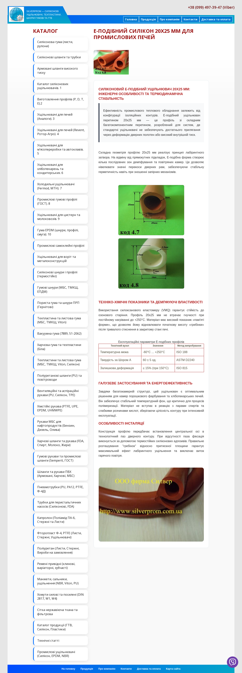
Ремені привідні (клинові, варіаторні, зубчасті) (56, 564)
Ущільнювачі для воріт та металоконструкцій (56, 258)
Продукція (148, 19)
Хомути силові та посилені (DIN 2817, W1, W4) (60, 595)
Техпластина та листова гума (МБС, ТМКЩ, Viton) (59, 319)
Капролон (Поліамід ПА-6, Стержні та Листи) (56, 519)
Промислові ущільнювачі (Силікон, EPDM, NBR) (56, 652)
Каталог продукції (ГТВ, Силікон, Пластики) (55, 626)
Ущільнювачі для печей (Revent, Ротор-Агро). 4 (61, 132)
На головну (68, 667)
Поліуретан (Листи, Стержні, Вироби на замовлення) (58, 549)
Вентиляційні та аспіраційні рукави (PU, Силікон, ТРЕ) (58, 392)
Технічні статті (48, 639)
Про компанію (170, 19)
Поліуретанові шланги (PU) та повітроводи (59, 377)
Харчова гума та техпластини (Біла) (59, 346)
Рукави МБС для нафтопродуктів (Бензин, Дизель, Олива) (56, 425)
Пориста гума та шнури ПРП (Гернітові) (58, 304)
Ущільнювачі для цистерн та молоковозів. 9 (58, 216)
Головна (131, 19)
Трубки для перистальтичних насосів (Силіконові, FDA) (59, 503)
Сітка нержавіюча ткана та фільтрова (57, 610)
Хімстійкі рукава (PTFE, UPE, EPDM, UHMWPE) (57, 407)
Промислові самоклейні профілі (60, 245)
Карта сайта (173, 667)
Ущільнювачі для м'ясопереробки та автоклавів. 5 (60, 149)
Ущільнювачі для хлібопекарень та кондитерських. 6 (50, 168)
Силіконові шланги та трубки (59, 57)
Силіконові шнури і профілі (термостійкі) (57, 274)
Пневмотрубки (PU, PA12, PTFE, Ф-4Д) (60, 488)
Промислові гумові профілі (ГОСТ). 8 (57, 201)
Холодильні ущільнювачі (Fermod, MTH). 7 (55, 186)
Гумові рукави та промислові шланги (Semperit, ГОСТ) (59, 457)
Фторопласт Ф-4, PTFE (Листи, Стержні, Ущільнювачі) (59, 534)
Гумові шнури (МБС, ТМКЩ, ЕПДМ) (57, 289)
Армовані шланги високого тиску (57, 70)
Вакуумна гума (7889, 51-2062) (59, 333)
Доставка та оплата (215, 19)
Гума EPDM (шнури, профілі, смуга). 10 (58, 232)
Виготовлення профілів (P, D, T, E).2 (60, 101)
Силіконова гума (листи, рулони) (55, 44)
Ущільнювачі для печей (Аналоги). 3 (54, 116)
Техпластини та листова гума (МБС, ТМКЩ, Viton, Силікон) (59, 361)
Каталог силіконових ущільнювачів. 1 (52, 86)
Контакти (190, 19)
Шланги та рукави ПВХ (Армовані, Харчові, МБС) (55, 473)
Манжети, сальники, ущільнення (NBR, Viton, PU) (58, 580)
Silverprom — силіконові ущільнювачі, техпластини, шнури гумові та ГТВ (43, 14)
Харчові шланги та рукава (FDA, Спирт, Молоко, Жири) (60, 442)
